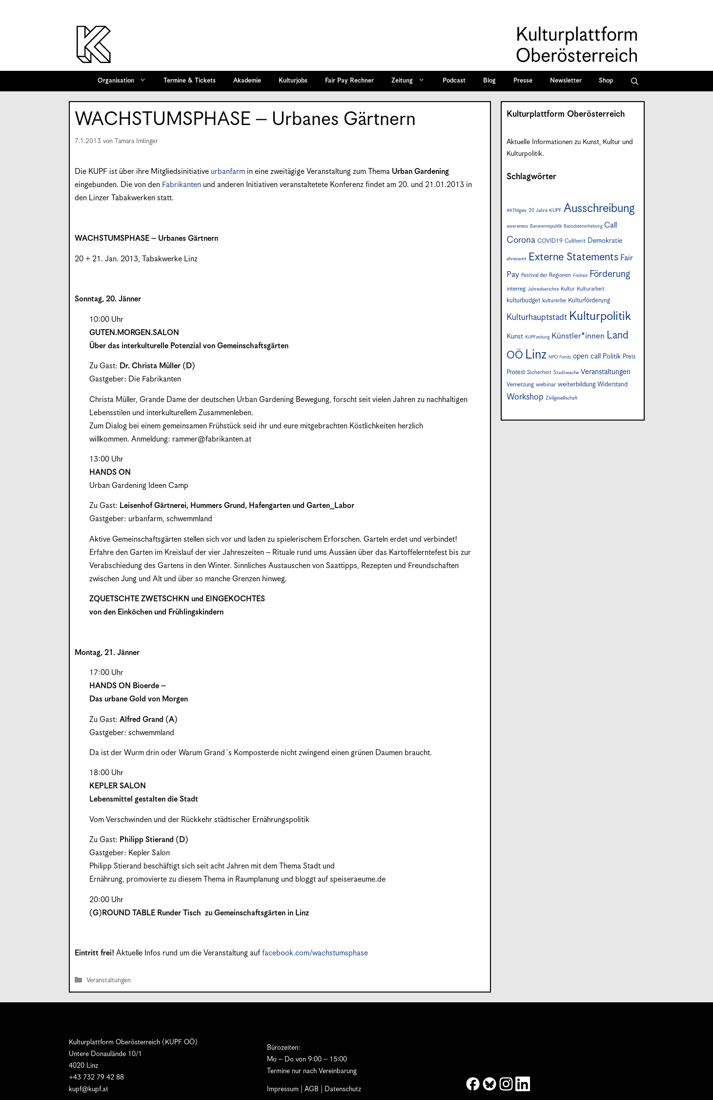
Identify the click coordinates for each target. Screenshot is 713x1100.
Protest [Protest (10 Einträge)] (516, 372)
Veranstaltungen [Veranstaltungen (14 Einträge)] (606, 372)
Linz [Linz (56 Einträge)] (536, 355)
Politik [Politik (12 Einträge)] (612, 356)
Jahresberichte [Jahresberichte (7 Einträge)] (543, 289)
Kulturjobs (293, 81)
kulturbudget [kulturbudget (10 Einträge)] (523, 300)
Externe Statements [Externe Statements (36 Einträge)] (573, 257)
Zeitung (411, 81)
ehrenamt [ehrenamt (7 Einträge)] (517, 259)
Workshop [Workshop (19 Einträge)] (525, 397)
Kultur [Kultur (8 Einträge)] (568, 289)
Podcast (454, 81)
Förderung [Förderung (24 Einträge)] (610, 274)
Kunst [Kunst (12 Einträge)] (515, 336)
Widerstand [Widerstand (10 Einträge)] (612, 384)
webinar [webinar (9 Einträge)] (546, 384)
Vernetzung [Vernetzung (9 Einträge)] (520, 384)
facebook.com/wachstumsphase (315, 953)
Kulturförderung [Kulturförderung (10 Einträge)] (589, 300)
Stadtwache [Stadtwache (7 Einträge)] (566, 373)
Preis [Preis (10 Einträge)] (629, 356)
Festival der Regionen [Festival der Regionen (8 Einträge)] (546, 275)
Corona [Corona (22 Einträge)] (521, 240)
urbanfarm (228, 171)
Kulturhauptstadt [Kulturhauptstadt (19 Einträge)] (537, 317)
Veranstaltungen (108, 980)
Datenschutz (343, 1089)
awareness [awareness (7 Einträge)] (517, 226)
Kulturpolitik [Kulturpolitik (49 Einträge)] (600, 316)
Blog (489, 81)
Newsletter (566, 81)
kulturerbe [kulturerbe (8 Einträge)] (554, 300)
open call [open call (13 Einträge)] (587, 356)
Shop (606, 81)
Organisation (125, 81)
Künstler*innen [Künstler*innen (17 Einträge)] (578, 336)
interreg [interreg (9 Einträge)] (516, 289)
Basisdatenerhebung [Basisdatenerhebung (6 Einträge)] (583, 226)
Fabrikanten (181, 185)
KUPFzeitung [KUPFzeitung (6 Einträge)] (537, 337)
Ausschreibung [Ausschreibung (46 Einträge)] (599, 208)
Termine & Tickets (189, 81)
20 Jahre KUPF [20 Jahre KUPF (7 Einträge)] (545, 210)
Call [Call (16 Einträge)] (610, 225)
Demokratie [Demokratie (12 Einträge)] (605, 241)
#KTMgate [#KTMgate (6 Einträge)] (517, 210)
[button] (635, 81)
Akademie (247, 81)
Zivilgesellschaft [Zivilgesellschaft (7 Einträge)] (562, 398)
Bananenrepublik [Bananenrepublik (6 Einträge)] (546, 226)
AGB (312, 1089)
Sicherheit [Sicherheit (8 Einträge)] (539, 372)
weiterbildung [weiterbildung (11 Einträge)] (576, 384)
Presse (522, 81)
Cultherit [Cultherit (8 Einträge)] (575, 241)
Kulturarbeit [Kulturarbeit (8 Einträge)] (591, 289)
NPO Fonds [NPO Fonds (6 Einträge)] (560, 357)
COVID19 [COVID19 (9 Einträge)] (550, 241)
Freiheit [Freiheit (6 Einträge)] (580, 275)
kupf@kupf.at (88, 1089)
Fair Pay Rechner (349, 81)
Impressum (283, 1089)
